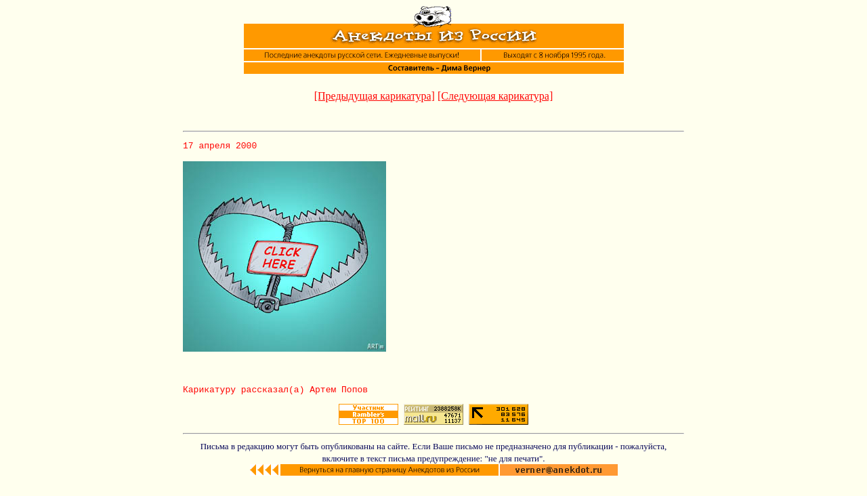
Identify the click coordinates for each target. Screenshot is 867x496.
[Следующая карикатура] (495, 96)
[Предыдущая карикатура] (374, 96)
